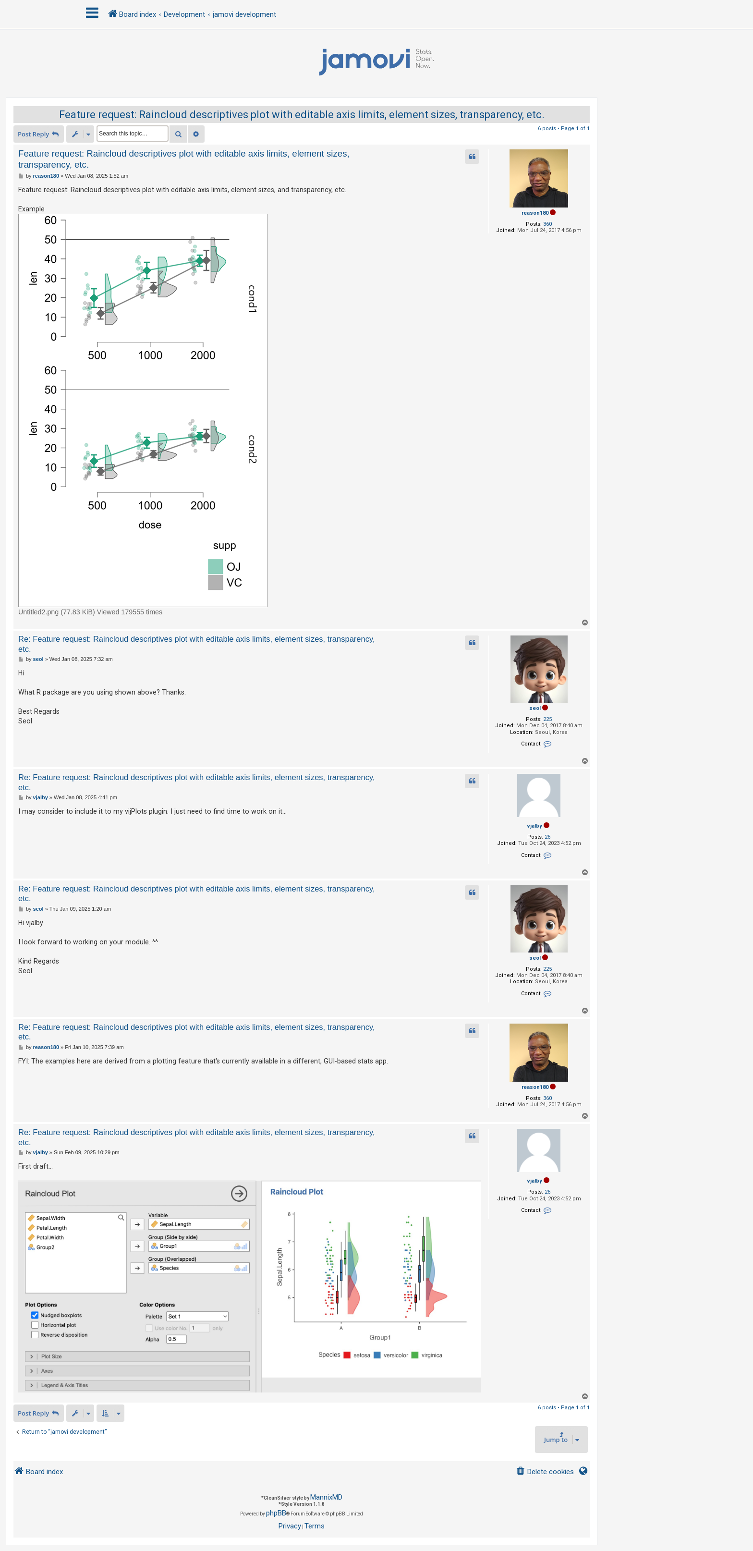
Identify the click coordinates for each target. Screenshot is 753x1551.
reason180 (535, 213)
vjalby (534, 826)
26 (547, 837)
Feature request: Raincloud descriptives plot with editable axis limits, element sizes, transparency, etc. (302, 115)
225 (547, 719)
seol (535, 708)
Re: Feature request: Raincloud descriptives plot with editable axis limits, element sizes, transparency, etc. (196, 644)
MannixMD (326, 1497)
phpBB (276, 1513)
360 (547, 224)
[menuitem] (544, 1472)
